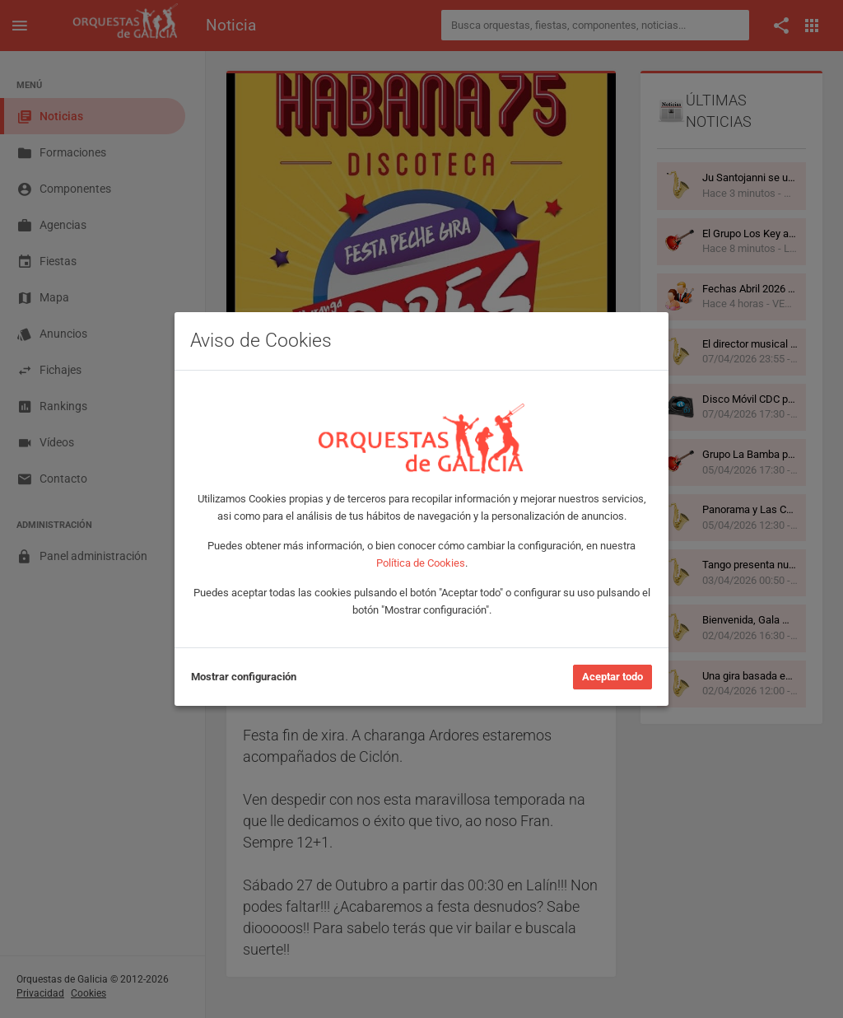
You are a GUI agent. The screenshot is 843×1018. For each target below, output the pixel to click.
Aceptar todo (612, 676)
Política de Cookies (420, 563)
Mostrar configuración (243, 676)
